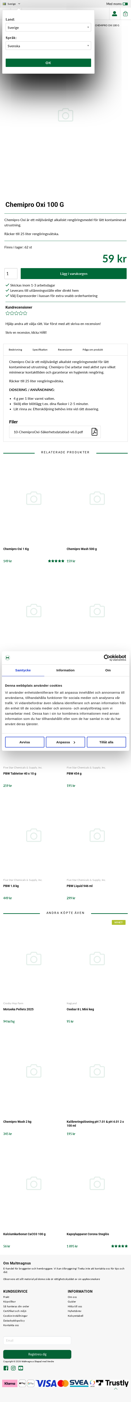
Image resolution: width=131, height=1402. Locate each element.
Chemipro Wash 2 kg (17, 1121)
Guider (72, 1301)
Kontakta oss (11, 1325)
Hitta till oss (75, 1306)
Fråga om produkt (93, 349)
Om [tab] (108, 670)
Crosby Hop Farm (13, 1003)
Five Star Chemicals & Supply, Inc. (23, 767)
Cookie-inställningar (15, 1315)
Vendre (50, 1361)
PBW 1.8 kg (11, 886)
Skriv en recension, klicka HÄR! (26, 332)
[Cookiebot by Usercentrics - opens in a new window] (107, 658)
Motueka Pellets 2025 (18, 1009)
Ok (48, 63)
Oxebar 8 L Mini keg (80, 1009)
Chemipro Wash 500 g (82, 549)
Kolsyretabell (75, 1315)
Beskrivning (15, 349)
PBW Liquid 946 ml (80, 886)
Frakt (6, 1297)
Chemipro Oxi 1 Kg (16, 549)
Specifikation (40, 349)
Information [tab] (65, 670)
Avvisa (24, 742)
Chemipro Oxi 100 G (107, 25)
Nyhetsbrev (75, 1311)
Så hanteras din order (16, 1306)
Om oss (72, 1297)
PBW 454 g (74, 773)
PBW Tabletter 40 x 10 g (19, 773)
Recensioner (65, 349)
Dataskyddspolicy (14, 1320)
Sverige (12, 3)
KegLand (72, 1003)
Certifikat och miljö (14, 1311)
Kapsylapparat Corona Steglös (88, 1234)
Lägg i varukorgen (73, 273)
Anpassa (65, 742)
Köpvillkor (9, 1301)
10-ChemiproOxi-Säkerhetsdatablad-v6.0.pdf (56, 432)
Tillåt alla (106, 742)
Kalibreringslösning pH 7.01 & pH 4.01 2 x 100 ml (95, 1123)
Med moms (117, 5)
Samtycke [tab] (23, 670)
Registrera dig (37, 1354)
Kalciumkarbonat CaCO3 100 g (24, 1234)
